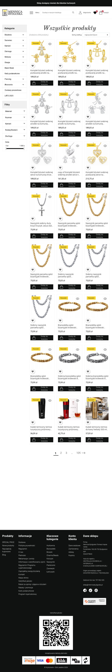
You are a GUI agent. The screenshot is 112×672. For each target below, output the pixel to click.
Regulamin (22, 549)
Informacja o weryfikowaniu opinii (31, 562)
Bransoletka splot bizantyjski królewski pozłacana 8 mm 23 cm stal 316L (68, 329)
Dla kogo (8, 51)
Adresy (71, 552)
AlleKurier (102, 601)
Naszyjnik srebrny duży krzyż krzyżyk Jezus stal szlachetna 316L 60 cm (41, 225)
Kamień (8, 46)
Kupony (72, 555)
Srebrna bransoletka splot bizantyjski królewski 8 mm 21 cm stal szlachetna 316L (97, 380)
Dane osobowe (74, 545)
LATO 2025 (9, 96)
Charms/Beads (52, 555)
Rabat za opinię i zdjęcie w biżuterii (32, 584)
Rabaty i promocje (25, 588)
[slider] (5, 148)
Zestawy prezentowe (13, 90)
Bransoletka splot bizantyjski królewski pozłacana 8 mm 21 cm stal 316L (96, 329)
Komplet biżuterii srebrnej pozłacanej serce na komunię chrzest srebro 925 (97, 176)
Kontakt (21, 574)
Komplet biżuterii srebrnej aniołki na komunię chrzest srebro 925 (69, 123)
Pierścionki (51, 565)
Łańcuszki (51, 572)
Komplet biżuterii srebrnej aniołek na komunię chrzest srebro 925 (41, 123)
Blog (4, 555)
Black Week (9, 68)
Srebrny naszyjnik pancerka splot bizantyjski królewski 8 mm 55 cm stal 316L (95, 278)
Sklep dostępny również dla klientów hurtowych (56, 3)
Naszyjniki (51, 562)
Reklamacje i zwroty (26, 559)
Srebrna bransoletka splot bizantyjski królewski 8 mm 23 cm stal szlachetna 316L (69, 380)
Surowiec (8, 40)
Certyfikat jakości (25, 581)
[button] (104, 13)
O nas (20, 552)
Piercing (8, 79)
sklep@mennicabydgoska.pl (93, 585)
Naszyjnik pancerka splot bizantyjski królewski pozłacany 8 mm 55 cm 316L (97, 227)
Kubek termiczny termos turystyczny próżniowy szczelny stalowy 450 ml (69, 429)
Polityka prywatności (26, 545)
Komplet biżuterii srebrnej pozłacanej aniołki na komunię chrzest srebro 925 (41, 74)
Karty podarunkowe (12, 73)
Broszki (49, 552)
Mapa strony (23, 578)
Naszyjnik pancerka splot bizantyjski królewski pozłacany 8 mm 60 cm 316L (69, 227)
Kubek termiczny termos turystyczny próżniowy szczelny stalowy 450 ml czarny (41, 430)
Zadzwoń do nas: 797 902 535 (93, 580)
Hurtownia (51, 545)
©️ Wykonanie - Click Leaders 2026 (56, 667)
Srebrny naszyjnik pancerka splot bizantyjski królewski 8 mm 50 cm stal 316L (40, 329)
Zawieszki (51, 568)
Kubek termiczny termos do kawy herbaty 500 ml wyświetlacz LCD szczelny (96, 430)
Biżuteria (8, 35)
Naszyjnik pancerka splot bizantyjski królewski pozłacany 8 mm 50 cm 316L (41, 278)
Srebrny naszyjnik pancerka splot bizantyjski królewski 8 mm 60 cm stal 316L (68, 278)
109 (78, 452)
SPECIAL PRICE (8, 542)
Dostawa (21, 542)
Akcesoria (8, 85)
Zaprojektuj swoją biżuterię (29, 571)
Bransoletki (51, 549)
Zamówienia (73, 549)
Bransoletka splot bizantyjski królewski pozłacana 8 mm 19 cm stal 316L (40, 380)
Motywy (8, 57)
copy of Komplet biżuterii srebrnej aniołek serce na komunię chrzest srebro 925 (69, 176)
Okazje (7, 62)
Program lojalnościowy (27, 594)
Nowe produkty (8, 545)
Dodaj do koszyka (44, 83)
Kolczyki (50, 559)
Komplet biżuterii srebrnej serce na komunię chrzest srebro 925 (41, 174)
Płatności (22, 555)
